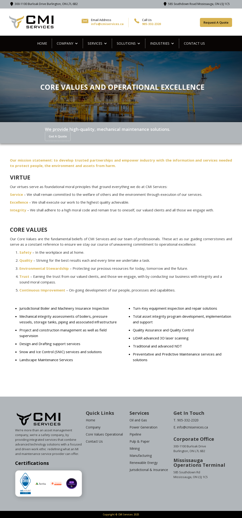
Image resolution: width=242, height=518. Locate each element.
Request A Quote (216, 22)
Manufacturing (141, 455)
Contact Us (94, 441)
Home (42, 43)
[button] (67, 43)
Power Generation (143, 427)
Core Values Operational (104, 434)
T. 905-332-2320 (186, 420)
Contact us (194, 43)
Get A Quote (58, 136)
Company (93, 427)
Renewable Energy (144, 462)
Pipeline (135, 434)
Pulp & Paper (140, 441)
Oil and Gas (138, 420)
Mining (135, 448)
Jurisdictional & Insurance (149, 469)
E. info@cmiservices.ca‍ (190, 427)
